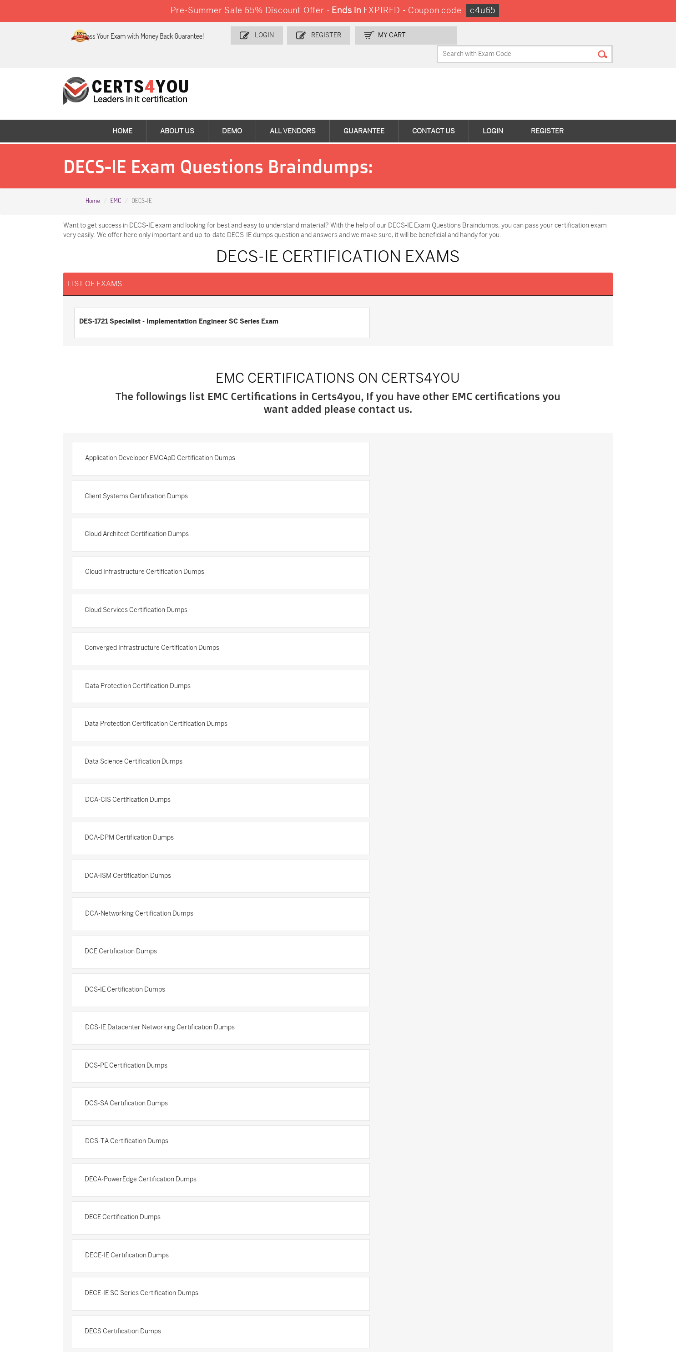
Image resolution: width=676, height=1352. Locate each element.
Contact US (34, 1110)
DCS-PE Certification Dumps (136, 753)
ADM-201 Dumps (49, 1233)
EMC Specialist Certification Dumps (146, 988)
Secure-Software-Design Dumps (381, 1290)
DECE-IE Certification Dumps (396, 832)
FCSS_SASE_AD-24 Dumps (64, 1286)
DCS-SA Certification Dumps (395, 753)
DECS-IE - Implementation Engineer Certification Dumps (176, 910)
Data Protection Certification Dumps (148, 558)
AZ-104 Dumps (472, 1248)
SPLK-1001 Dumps (158, 1248)
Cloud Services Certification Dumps (146, 519)
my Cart (416, 34)
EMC (115, 183)
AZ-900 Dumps (580, 1233)
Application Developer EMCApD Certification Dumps (170, 440)
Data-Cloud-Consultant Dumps (496, 1263)
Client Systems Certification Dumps (405, 440)
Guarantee (363, 113)
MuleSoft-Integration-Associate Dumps (604, 1267)
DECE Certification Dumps (133, 832)
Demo (232, 113)
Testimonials (36, 1125)
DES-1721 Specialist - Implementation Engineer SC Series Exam (188, 304)
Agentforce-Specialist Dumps (280, 1286)
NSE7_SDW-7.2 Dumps (378, 1263)
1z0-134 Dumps (367, 1233)
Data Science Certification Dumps (144, 597)
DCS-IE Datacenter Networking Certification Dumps (429, 714)
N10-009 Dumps (49, 1263)
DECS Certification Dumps (392, 871)
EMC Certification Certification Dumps (409, 949)
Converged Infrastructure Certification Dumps (421, 519)
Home (122, 113)
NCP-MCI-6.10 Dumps (163, 1286)
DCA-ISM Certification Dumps (397, 636)
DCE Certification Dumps (390, 675)
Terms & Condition (45, 1140)
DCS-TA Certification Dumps (136, 793)
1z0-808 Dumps (261, 1233)
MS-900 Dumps (48, 1248)
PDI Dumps (467, 1233)
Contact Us (433, 113)
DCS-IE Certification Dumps (135, 714)
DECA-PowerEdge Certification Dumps (410, 793)
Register (352, 34)
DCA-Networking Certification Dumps (149, 675)
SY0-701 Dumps (155, 1263)
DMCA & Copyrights (47, 1155)
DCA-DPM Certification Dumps (139, 636)
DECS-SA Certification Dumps (397, 910)
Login (292, 34)
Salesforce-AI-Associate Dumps (284, 1263)
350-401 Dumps (368, 1248)
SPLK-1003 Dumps (265, 1248)
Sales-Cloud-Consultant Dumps (177, 1233)
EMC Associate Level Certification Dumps (155, 949)
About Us (177, 113)
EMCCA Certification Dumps (395, 988)
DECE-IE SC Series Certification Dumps (152, 871)
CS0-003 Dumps (582, 1248)
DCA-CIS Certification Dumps (396, 597)
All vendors (293, 113)
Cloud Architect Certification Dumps (147, 479)
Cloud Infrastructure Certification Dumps (413, 479)
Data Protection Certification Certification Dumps (425, 558)
